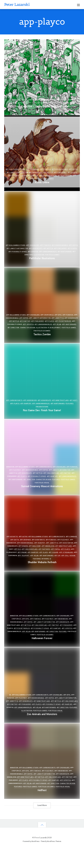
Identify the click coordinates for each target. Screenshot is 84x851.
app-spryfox (33, 176)
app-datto (14, 540)
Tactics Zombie (42, 334)
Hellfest (42, 790)
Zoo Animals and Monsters (42, 714)
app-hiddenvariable (60, 169)
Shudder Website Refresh (42, 562)
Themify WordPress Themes (51, 841)
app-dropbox (25, 540)
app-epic (58, 315)
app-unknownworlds (48, 176)
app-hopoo (73, 169)
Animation (10, 467)
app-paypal (55, 549)
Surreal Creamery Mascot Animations (42, 486)
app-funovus (45, 169)
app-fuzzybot (15, 470)
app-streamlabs (66, 552)
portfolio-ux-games (42, 331)
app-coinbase (71, 537)
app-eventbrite (38, 540)
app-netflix (48, 172)
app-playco (22, 103)
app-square (53, 552)
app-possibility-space (17, 176)
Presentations (42, 407)
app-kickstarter (66, 543)
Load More (42, 805)
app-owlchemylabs (51, 473)
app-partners (44, 549)
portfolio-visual (68, 103)
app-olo (17, 549)
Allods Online (42, 182)
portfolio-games (46, 179)
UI (50, 559)
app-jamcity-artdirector (17, 172)
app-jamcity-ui (57, 318)
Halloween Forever (42, 638)
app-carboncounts (49, 100)
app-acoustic (14, 100)
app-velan (57, 324)
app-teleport (23, 556)
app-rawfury (25, 403)
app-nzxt (73, 400)
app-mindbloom (64, 100)
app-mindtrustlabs (60, 400)
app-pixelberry (60, 172)
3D (10, 695)
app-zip (57, 556)
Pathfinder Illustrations (42, 258)
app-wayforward (44, 103)
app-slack (43, 552)
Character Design (27, 327)
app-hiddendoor (30, 400)
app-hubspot (39, 543)
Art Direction (13, 327)
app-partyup (25, 321)
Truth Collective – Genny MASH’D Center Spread (42, 106)
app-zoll (65, 556)
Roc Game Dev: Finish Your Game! (42, 410)
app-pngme (22, 552)
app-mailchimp (35, 546)
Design (72, 556)
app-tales (32, 103)
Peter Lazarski (40, 837)
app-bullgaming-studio (30, 100)
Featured (56, 103)
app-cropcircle (47, 315)
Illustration (39, 255)
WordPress (35, 841)
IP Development (54, 327)
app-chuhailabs (32, 169)
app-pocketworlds (63, 321)
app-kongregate (36, 172)
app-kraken (23, 546)
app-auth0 (23, 537)
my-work (45, 559)
